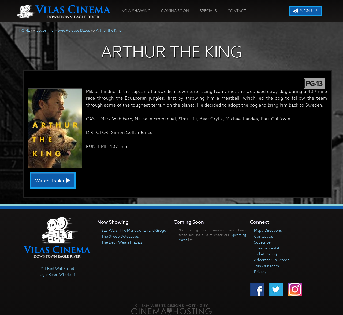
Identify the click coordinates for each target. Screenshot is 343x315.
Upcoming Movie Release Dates (63, 30)
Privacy (260, 271)
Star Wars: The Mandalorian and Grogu (133, 230)
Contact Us (263, 236)
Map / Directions (268, 230)
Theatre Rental (266, 248)
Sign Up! (305, 11)
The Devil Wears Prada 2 (122, 242)
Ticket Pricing (265, 253)
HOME (24, 30)
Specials (208, 10)
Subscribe (262, 242)
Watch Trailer (52, 180)
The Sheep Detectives (120, 236)
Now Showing (135, 10)
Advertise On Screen (271, 259)
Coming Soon (175, 10)
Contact (237, 10)
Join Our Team (266, 265)
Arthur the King (109, 30)
